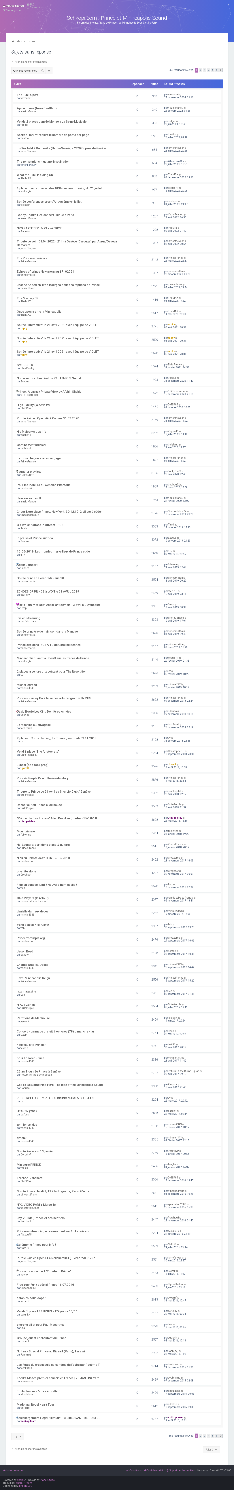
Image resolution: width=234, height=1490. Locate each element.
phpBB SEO (25, 1485)
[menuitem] (31, 4)
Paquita (25, 231)
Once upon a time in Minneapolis (39, 311)
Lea (23, 994)
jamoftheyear (29, 151)
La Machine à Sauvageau (34, 725)
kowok (24, 1274)
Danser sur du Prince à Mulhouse (39, 805)
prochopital (27, 794)
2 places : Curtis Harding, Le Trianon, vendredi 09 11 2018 (57, 738)
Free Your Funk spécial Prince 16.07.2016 (45, 1284)
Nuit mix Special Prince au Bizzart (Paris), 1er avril (51, 1351)
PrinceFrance (28, 261)
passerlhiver (28, 288)
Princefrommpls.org (31, 938)
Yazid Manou (28, 111)
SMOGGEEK (25, 365)
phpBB (21, 1479)
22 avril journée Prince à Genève (39, 1071)
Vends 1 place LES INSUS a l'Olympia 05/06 (47, 1311)
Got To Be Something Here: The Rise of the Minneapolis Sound (60, 1085)
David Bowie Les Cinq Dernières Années (44, 711)
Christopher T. (29, 754)
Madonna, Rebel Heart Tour (35, 1404)
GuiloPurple (27, 808)
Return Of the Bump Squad (36, 1074)
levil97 (24, 1048)
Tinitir (24, 528)
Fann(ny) (26, 1354)
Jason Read (25, 951)
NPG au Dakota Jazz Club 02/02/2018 (43, 858)
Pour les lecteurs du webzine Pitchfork (43, 485)
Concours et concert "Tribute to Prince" (44, 1271)
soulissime (27, 1381)
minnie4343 (27, 688)
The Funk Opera (28, 95)
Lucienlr (25, 1341)
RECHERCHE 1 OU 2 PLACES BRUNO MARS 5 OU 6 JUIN (55, 1098)
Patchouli (26, 1221)
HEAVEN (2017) (28, 1111)
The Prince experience (32, 258)
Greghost (26, 874)
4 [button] (208, 70)
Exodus (25, 381)
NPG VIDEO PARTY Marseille (36, 1204)
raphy (24, 328)
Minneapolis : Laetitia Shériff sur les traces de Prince (53, 658)
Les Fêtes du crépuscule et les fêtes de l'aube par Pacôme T (58, 1364)
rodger (24, 124)
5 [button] (212, 70)
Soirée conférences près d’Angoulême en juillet (49, 201)
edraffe (25, 1407)
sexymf (25, 1301)
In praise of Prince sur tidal (35, 538)
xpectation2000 (30, 1207)
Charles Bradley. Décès (32, 965)
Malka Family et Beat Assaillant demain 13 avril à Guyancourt (58, 605)
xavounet (26, 98)
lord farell (26, 728)
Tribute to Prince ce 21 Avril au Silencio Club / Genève (53, 791)
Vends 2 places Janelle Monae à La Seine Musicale (51, 121)
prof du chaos (29, 621)
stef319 (25, 594)
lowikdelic (26, 1367)
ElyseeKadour (28, 1287)
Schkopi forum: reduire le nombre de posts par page (53, 135)
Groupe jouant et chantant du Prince (41, 1338)
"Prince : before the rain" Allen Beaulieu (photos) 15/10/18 (57, 818)
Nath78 (25, 1247)
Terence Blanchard (30, 1178)
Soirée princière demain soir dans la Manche (47, 631)
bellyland (26, 448)
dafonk (25, 1114)
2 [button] (200, 70)
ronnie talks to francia (33, 901)
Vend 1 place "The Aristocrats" (38, 751)
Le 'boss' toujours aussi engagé (39, 458)
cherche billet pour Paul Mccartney (40, 1324)
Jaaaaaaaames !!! (29, 498)
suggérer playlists (29, 471)
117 (23, 554)
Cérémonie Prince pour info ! (36, 1244)
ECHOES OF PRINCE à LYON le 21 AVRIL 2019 (48, 591)
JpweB (25, 768)
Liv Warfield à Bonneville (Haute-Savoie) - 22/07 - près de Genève (61, 148)
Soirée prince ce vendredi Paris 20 (40, 578)
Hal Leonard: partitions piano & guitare (43, 844)
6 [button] (216, 70)
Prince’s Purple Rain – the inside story (42, 778)
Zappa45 (26, 434)
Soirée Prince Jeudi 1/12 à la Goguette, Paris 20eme (53, 1191)
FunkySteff (27, 474)
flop (23, 888)
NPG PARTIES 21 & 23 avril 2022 (39, 228)
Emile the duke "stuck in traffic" (38, 1391)
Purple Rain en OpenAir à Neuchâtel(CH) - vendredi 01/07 (56, 1258)
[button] (221, 70)
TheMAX (26, 178)
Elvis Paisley (28, 368)
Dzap (24, 608)
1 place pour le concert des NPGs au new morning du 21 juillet (59, 188)
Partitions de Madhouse (33, 1018)
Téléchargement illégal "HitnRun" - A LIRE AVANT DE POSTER (58, 1418)
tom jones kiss (27, 1124)
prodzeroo (27, 861)
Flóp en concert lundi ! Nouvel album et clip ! (47, 885)
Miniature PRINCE (29, 1164)
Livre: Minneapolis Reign (33, 978)
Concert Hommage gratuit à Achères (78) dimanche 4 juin (56, 1031)
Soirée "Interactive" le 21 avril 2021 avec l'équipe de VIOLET (58, 325)
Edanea (25, 568)
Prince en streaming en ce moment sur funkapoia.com (54, 1231)
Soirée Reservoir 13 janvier (35, 1151)
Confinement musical (31, 445)
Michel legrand (27, 685)
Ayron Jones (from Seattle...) (37, 108)
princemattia (28, 274)
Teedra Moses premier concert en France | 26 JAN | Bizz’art (58, 1378)
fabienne (26, 834)
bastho (25, 138)
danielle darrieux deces (32, 911)
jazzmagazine (26, 991)
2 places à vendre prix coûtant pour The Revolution (51, 671)
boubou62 (26, 488)
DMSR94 (26, 408)
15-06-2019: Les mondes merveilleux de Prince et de (53, 551)
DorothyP (26, 1154)
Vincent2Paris (29, 1194)
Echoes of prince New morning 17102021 (45, 271)
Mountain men (26, 831)
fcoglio (25, 1167)
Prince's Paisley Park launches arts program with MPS (54, 698)
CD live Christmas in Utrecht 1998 (40, 525)
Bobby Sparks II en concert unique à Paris (45, 215)
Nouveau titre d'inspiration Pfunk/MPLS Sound (49, 378)
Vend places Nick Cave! (33, 925)
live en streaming (28, 618)
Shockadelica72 (30, 514)
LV (22, 674)
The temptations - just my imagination (43, 161)
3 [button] (204, 70)
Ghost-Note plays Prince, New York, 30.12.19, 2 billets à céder (59, 511)
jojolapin (25, 204)
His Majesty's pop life (31, 431)
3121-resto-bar (29, 394)
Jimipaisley (28, 821)
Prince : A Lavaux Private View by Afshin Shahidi (49, 391)
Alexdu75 (26, 1234)
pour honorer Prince (30, 1058)
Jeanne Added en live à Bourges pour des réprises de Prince (58, 285)
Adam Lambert (27, 565)
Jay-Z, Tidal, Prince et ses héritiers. (41, 1218)
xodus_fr (26, 191)
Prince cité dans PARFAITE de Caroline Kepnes (49, 645)
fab (23, 928)
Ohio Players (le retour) (33, 898)
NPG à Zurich (26, 1005)
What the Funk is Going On (35, 175)
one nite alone (26, 871)
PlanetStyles (47, 1479)
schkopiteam (28, 1421)
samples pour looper (31, 1298)
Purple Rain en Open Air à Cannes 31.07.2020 (48, 418)
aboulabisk (27, 1394)
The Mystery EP (27, 298)
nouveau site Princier (31, 1045)
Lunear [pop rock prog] (32, 765)
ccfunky (25, 1314)
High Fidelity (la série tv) (33, 405)
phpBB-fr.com (24, 1482)
